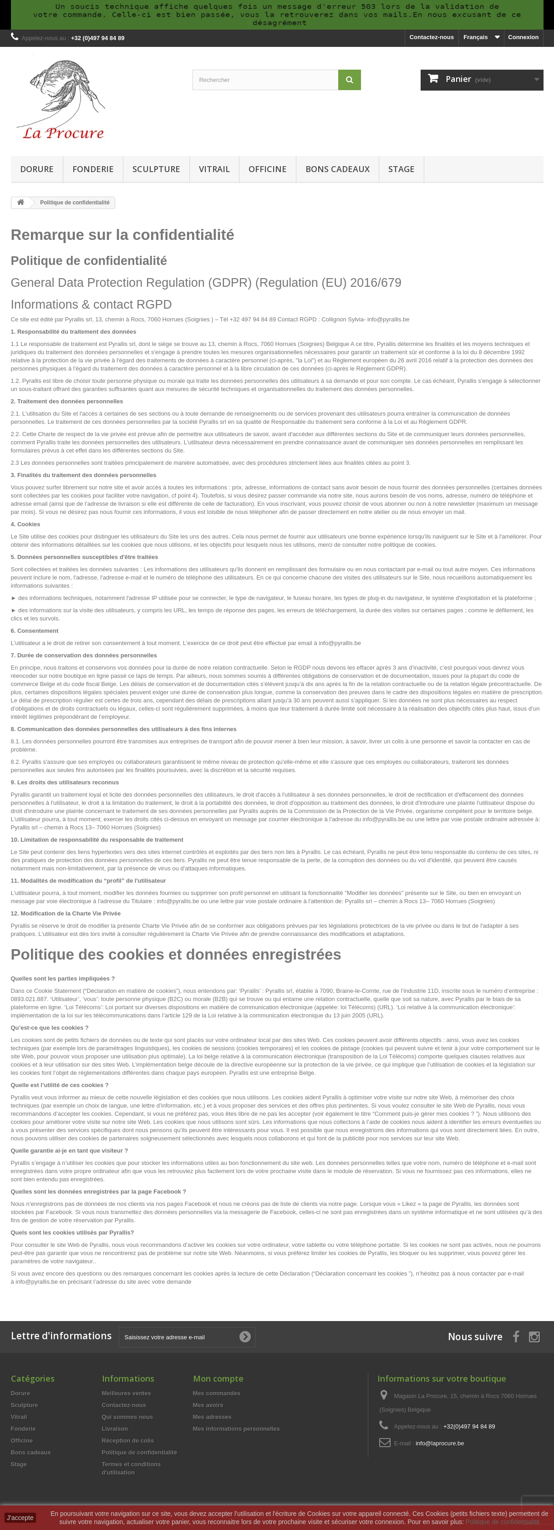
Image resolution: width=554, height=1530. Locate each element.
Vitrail (214, 168)
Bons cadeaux (337, 168)
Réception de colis (128, 1440)
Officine (268, 168)
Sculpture (156, 168)
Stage (401, 168)
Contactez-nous (432, 37)
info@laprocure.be (440, 1443)
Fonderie (93, 168)
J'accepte (20, 1517)
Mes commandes (217, 1393)
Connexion (523, 37)
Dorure (37, 168)
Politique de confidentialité (139, 1452)
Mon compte (218, 1378)
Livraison (115, 1428)
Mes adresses (212, 1416)
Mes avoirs (208, 1405)
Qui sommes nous (127, 1416)
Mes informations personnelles (236, 1428)
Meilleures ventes (126, 1393)
